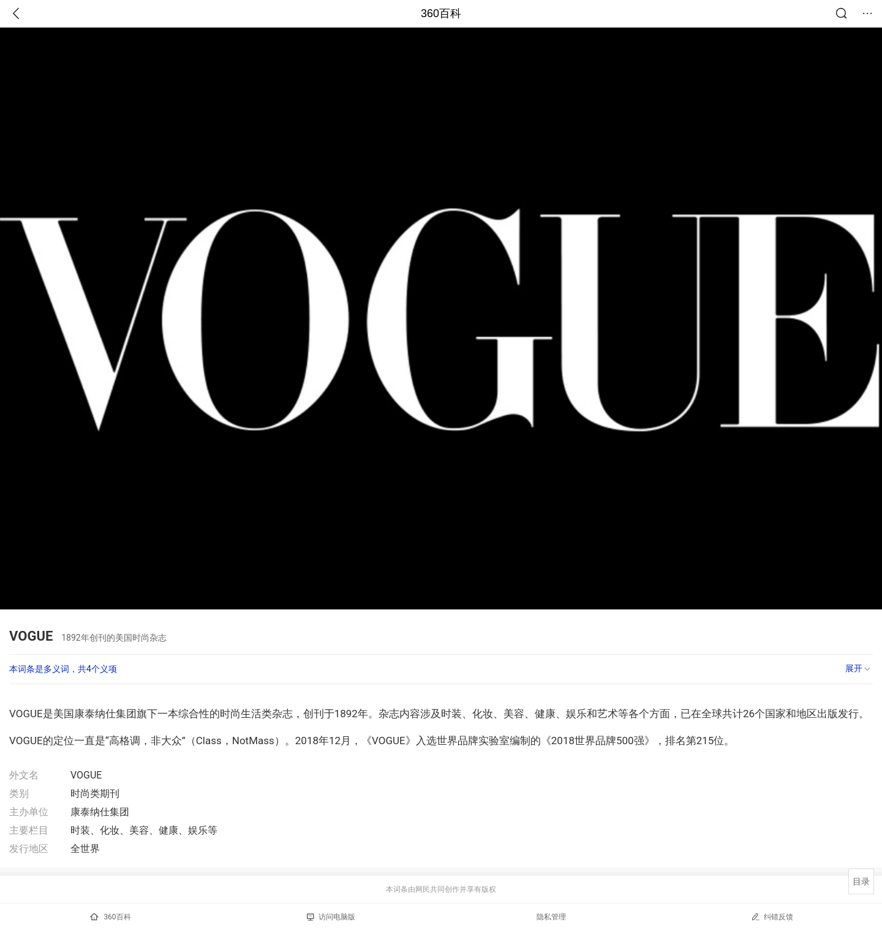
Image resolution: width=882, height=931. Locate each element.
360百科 (441, 13)
